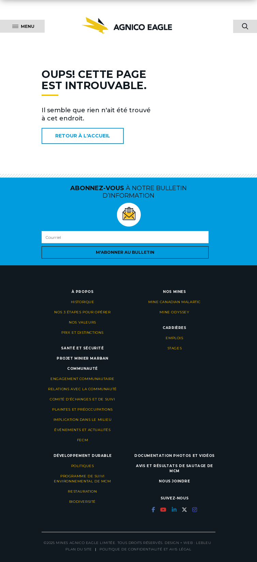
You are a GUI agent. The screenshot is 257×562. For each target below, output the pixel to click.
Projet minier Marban (82, 358)
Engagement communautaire (82, 379)
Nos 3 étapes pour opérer (82, 312)
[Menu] (22, 26)
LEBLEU (203, 543)
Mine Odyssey (174, 312)
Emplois (174, 338)
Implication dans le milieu (83, 419)
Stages (174, 348)
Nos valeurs (82, 322)
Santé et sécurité (82, 348)
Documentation (153, 455)
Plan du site (78, 549)
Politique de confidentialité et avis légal (145, 549)
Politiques (82, 466)
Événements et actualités (82, 430)
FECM (82, 440)
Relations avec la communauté (82, 389)
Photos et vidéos (194, 455)
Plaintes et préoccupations (82, 409)
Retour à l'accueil (82, 136)
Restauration (82, 491)
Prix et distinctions (82, 332)
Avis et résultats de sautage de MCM (174, 468)
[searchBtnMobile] (245, 26)
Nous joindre (174, 481)
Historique (82, 302)
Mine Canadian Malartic (174, 302)
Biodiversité (82, 501)
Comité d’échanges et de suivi (82, 399)
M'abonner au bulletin (125, 252)
